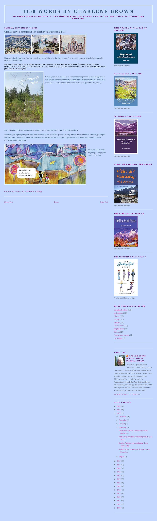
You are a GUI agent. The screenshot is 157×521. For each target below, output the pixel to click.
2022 (119, 461)
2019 (119, 472)
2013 (119, 493)
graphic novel (119, 329)
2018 (119, 475)
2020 (119, 468)
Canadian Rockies (120, 310)
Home (56, 202)
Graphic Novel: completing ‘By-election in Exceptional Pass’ (35, 31)
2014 (119, 490)
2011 (119, 501)
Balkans (117, 332)
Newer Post (8, 202)
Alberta (116, 316)
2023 (119, 413)
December (123, 416)
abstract (117, 322)
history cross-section (121, 335)
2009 (119, 508)
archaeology (118, 313)
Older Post (104, 202)
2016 (119, 483)
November (123, 420)
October (122, 424)
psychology (118, 338)
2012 (119, 497)
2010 (119, 504)
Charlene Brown (137, 356)
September (123, 427)
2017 (119, 479)
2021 (119, 465)
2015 (119, 486)
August (122, 457)
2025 (119, 406)
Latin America (119, 326)
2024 (119, 410)
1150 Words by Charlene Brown (78, 11)
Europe (116, 319)
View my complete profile (127, 394)
